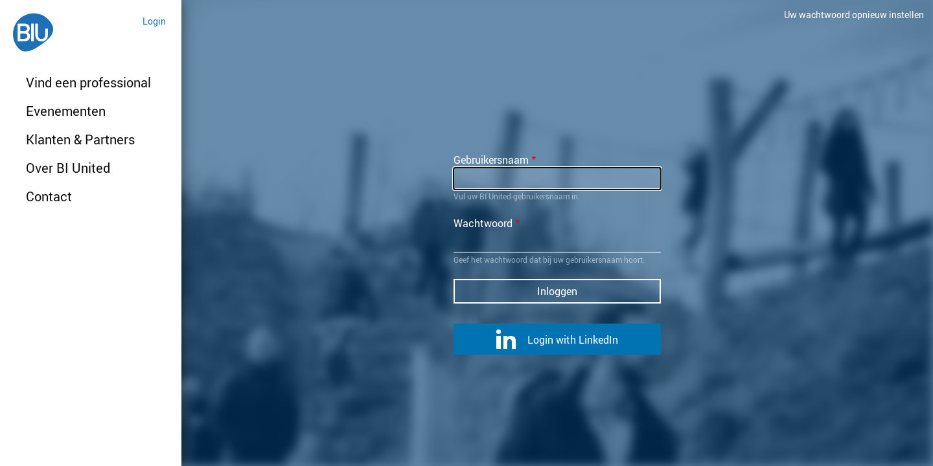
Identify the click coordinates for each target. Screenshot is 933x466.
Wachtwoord (483, 223)
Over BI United (68, 168)
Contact (49, 196)
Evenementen (66, 111)
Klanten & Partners (80, 139)
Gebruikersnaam (491, 160)
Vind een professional (88, 82)
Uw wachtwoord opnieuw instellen (854, 14)
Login (154, 21)
